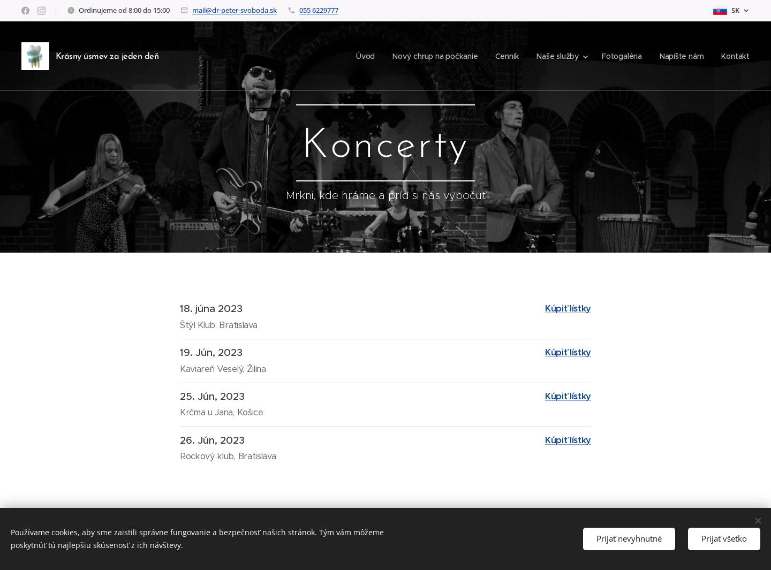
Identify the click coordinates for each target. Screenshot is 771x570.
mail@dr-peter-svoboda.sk (234, 10)
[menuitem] (365, 56)
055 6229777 (318, 10)
